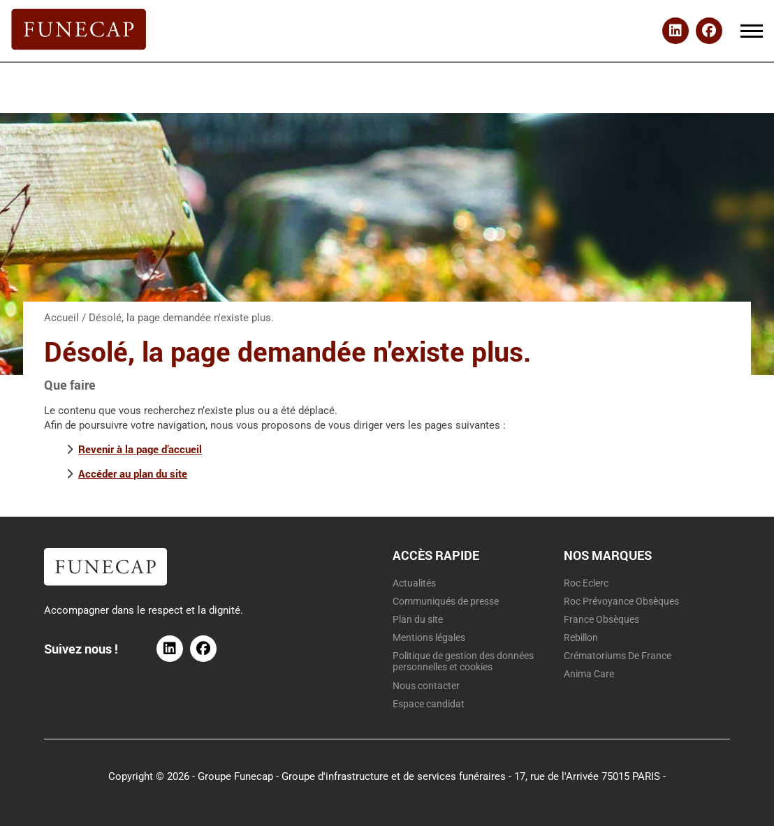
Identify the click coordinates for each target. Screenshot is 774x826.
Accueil (61, 317)
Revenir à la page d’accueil (140, 449)
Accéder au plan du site (132, 473)
